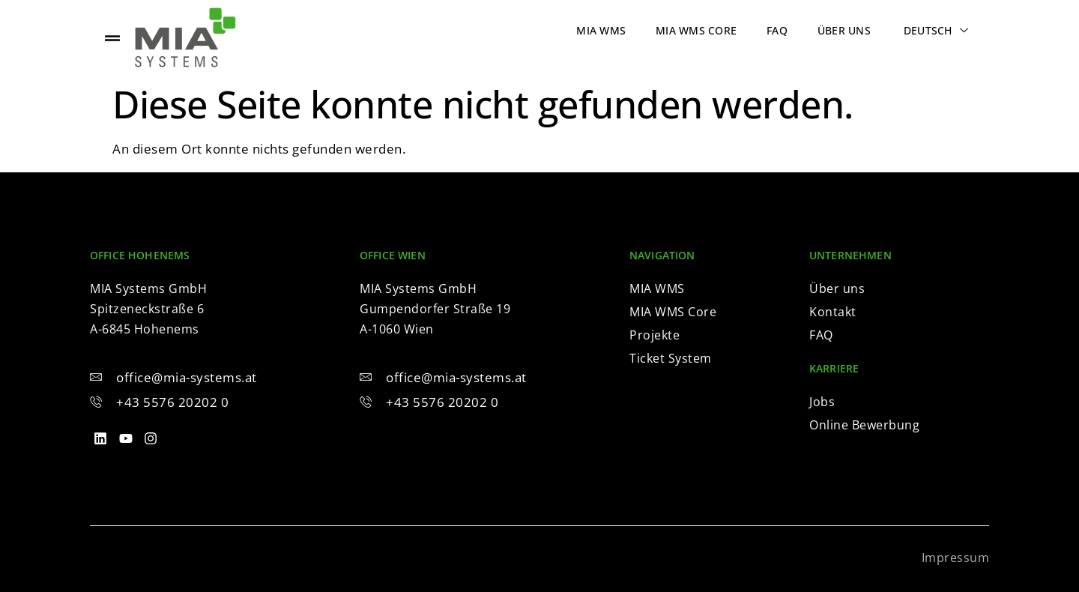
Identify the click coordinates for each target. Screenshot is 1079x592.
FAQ (777, 30)
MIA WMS (601, 30)
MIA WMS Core (696, 30)
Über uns (844, 30)
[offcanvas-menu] (112, 38)
